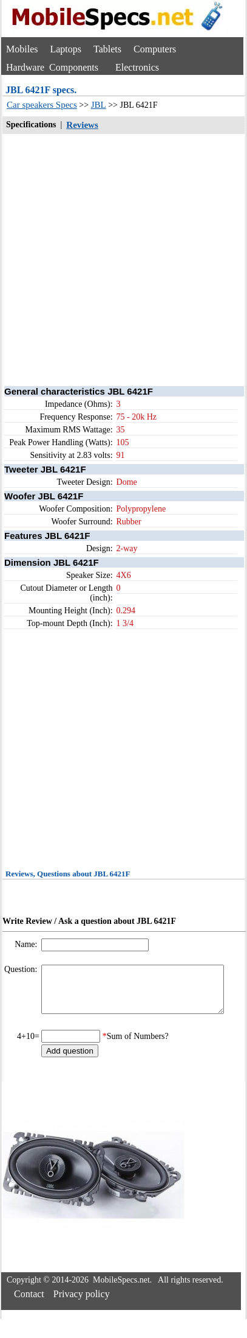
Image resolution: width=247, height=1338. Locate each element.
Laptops (65, 49)
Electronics (137, 67)
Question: (21, 969)
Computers (155, 49)
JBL (98, 105)
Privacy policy (81, 1303)
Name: (27, 944)
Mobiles (22, 49)
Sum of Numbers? (138, 1045)
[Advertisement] (114, 259)
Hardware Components (52, 67)
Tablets (107, 49)
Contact (29, 1303)
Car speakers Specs (42, 105)
